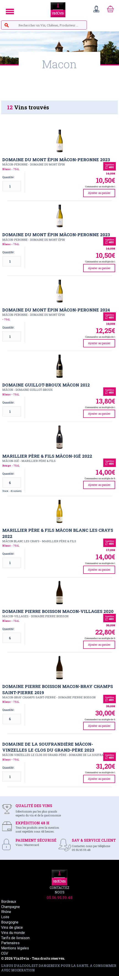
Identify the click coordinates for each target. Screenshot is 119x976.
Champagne (10, 907)
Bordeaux (8, 901)
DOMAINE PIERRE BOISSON (49, 616)
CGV (4, 953)
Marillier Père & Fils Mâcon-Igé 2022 (47, 456)
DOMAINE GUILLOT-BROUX (34, 389)
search (6, 25)
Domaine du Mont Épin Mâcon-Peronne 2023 (56, 159)
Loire (5, 917)
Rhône (6, 912)
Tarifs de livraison (15, 938)
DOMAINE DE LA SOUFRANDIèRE (91, 755)
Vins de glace (12, 927)
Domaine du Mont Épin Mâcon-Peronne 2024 (56, 310)
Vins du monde (13, 933)
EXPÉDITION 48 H (32, 822)
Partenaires (10, 943)
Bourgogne (9, 922)
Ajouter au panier (99, 193)
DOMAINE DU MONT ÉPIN (47, 164)
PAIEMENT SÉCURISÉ (36, 840)
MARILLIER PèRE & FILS (38, 461)
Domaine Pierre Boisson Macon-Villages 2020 (58, 611)
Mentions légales (15, 948)
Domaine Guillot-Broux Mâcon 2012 (46, 385)
